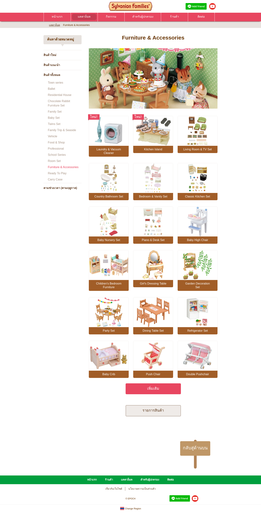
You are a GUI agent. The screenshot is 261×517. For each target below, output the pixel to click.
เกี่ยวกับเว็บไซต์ (113, 488)
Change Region (130, 508)
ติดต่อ (201, 17)
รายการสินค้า (153, 410)
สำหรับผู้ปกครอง (142, 17)
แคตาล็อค (84, 17)
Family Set (55, 111)
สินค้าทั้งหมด (52, 75)
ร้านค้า (174, 17)
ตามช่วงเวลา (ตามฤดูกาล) (60, 188)
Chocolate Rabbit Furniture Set (59, 103)
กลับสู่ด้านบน (195, 448)
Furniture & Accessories (63, 167)
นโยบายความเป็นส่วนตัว (142, 488)
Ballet (51, 88)
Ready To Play (57, 173)
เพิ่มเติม (153, 388)
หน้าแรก (57, 17)
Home (45, 24)
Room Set (54, 160)
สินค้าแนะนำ (52, 65)
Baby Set (54, 117)
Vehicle (52, 136)
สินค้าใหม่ (50, 55)
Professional (56, 148)
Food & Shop (56, 142)
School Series (57, 154)
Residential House (59, 94)
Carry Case (55, 179)
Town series (55, 82)
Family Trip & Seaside (62, 130)
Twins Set (54, 123)
